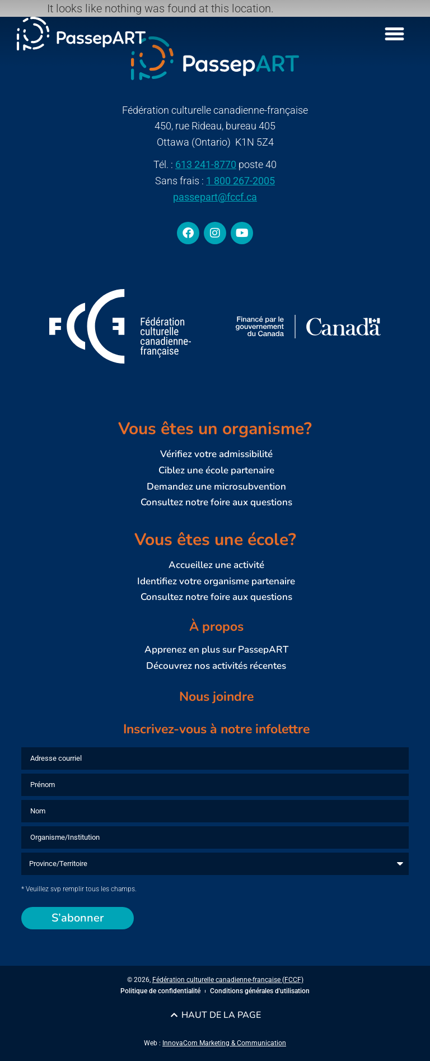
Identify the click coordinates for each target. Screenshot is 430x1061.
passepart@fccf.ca (215, 197)
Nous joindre (216, 696)
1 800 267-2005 (240, 181)
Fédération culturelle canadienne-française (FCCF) (227, 980)
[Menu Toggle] (394, 34)
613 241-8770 (205, 164)
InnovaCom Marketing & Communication (224, 1043)
